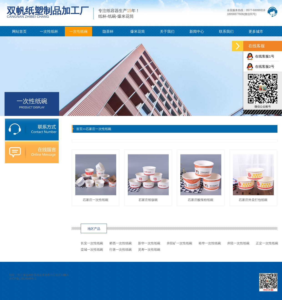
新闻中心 (196, 31)
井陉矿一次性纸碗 (179, 243)
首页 (79, 129)
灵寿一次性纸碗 (149, 249)
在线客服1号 (260, 56)
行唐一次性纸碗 (120, 249)
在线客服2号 (260, 66)
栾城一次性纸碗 (92, 249)
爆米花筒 (137, 31)
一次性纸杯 (49, 31)
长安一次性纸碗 (92, 243)
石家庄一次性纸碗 (98, 129)
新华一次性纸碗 (149, 243)
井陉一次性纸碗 (238, 243)
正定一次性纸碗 (267, 243)
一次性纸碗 (78, 31)
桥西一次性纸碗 (120, 243)
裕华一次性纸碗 (210, 243)
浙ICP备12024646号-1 (22, 278)
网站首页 (19, 31)
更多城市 (256, 31)
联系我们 (226, 31)
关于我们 (167, 31)
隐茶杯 (108, 31)
